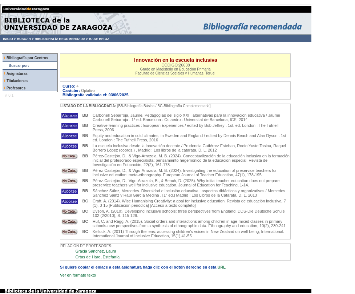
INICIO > (9, 39)
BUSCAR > (25, 39)
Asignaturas (17, 74)
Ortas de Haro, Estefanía (97, 257)
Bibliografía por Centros (27, 58)
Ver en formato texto (78, 275)
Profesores (16, 88)
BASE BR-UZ (99, 39)
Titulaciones (17, 81)
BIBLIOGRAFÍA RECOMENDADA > (61, 39)
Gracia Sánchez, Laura (95, 251)
